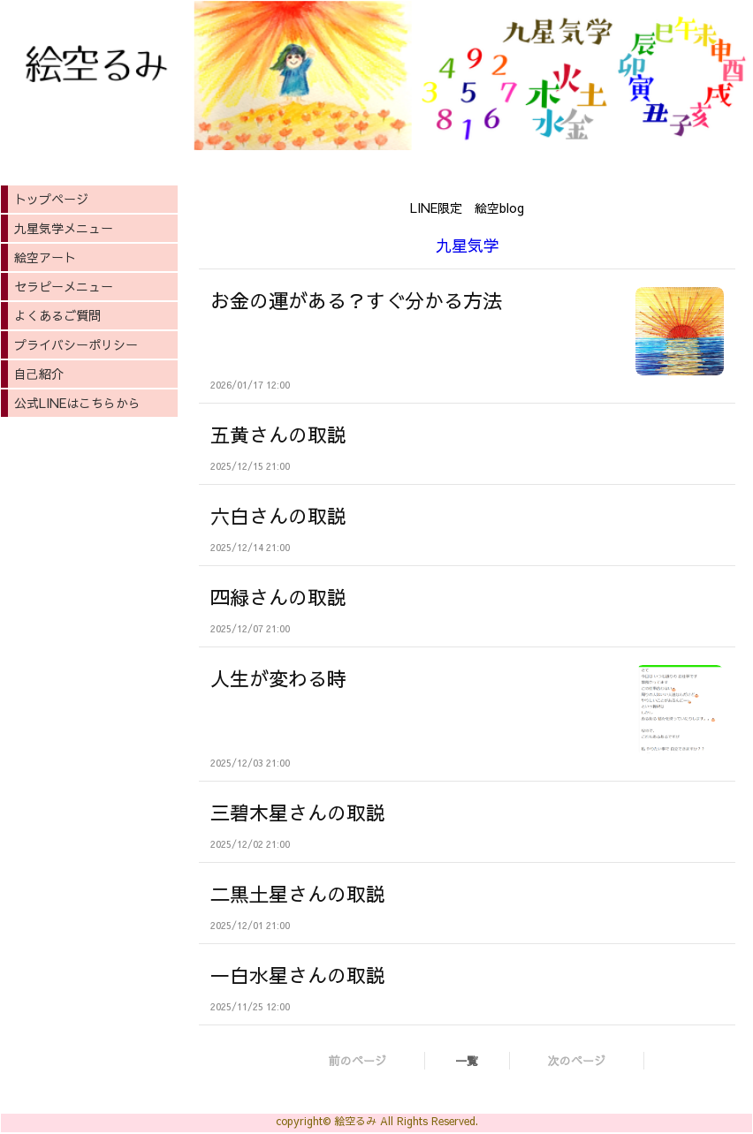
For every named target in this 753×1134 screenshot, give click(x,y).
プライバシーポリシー (76, 344)
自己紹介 (39, 373)
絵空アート (45, 257)
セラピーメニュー (63, 286)
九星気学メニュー (63, 228)
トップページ (51, 199)
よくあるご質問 (57, 315)
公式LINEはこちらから (77, 403)
